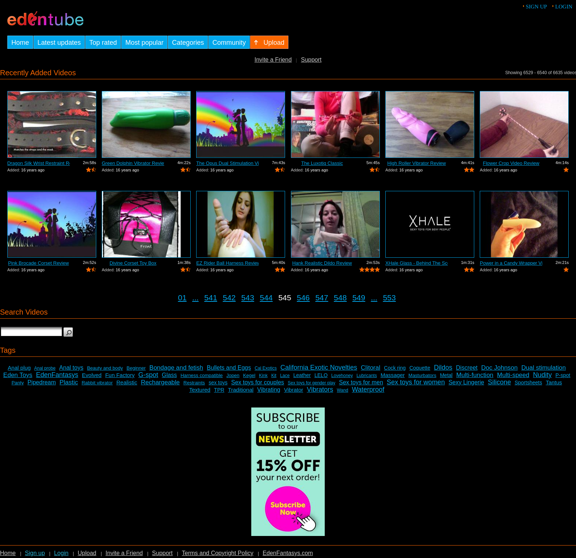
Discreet (467, 368)
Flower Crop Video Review (511, 163)
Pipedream (42, 382)
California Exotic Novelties (318, 367)
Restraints (194, 382)
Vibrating (268, 390)
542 (229, 297)
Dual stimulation (543, 367)
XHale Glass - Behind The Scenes (416, 263)
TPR (219, 390)
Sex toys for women (416, 382)
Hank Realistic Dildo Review (322, 263)
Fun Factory (119, 375)
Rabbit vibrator (97, 382)
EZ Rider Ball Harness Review (227, 263)
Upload (87, 553)
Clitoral (370, 367)
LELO (321, 375)
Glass (169, 375)
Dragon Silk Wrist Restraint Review (38, 163)
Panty (17, 382)
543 (247, 297)
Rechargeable (160, 382)
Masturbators (422, 375)
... (195, 297)
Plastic (69, 382)
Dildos (443, 367)
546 (303, 297)
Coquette (419, 368)
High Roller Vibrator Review (416, 163)
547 (321, 297)
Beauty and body (105, 368)
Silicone (499, 382)
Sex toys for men (361, 382)
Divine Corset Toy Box (132, 263)
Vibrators (320, 389)
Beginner (136, 368)
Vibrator (293, 390)
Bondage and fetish (177, 367)
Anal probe (44, 368)
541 (210, 297)
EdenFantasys (57, 374)
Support (311, 60)
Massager (393, 375)
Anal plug (19, 368)
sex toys (218, 382)
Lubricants (367, 375)
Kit (273, 375)
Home (8, 553)
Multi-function (474, 375)
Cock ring (395, 368)
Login (563, 7)
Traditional (240, 390)
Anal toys (71, 368)
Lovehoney (342, 375)
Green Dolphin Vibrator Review (133, 163)
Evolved (91, 375)
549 (358, 297)
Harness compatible (201, 375)
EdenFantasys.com (288, 553)
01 (182, 297)
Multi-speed (513, 375)
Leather (301, 375)
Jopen (232, 375)
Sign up (536, 7)
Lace (284, 375)
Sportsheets (528, 382)
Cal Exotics (266, 368)
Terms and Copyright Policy (217, 553)
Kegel (249, 375)
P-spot (562, 375)
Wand (342, 390)
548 (340, 297)
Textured (199, 390)
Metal (446, 375)
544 (266, 297)
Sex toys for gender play (311, 382)
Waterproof (368, 389)
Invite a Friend (273, 60)
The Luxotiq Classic (322, 163)
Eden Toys (17, 375)
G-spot (148, 374)
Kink (263, 375)
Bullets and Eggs (229, 368)
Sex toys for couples (257, 382)
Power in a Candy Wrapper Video (511, 263)
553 (389, 297)
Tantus (554, 382)
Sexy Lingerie (466, 382)
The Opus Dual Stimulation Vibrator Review (227, 163)
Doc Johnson (499, 367)
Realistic (126, 382)
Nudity (542, 374)
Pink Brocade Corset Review (38, 263)
